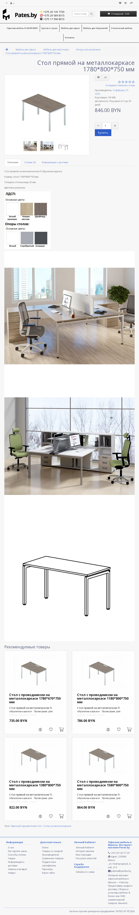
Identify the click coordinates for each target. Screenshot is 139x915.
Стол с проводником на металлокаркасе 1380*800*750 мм (35, 785)
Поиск (45, 847)
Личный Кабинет (85, 847)
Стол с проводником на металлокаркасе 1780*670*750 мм (35, 698)
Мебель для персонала (56, 49)
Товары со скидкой (52, 851)
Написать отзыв (126, 85)
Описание (12, 162)
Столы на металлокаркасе (57, 826)
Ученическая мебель (121, 28)
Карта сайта (48, 872)
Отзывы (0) (30, 162)
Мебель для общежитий (95, 28)
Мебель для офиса (70, 28)
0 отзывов (111, 85)
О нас (11, 847)
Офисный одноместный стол (26, 826)
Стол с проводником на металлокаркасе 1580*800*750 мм (103, 785)
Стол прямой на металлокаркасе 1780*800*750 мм (32, 53)
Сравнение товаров (52, 858)
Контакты (69, 37)
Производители (50, 854)
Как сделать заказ (17, 851)
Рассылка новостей (86, 858)
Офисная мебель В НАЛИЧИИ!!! (22, 28)
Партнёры (47, 869)
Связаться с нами (85, 871)
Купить (103, 133)
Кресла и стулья (49, 28)
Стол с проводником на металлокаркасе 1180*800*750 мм (103, 698)
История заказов (85, 851)
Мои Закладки (83, 854)
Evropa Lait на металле (88, 49)
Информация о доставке (55, 162)
